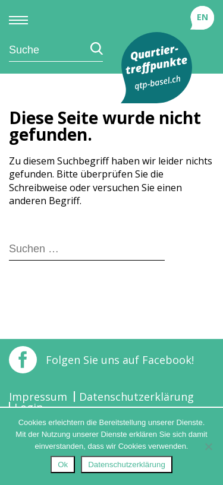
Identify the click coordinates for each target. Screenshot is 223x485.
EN (202, 17)
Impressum (38, 396)
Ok (63, 464)
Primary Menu (18, 20)
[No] (208, 446)
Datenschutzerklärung (136, 396)
